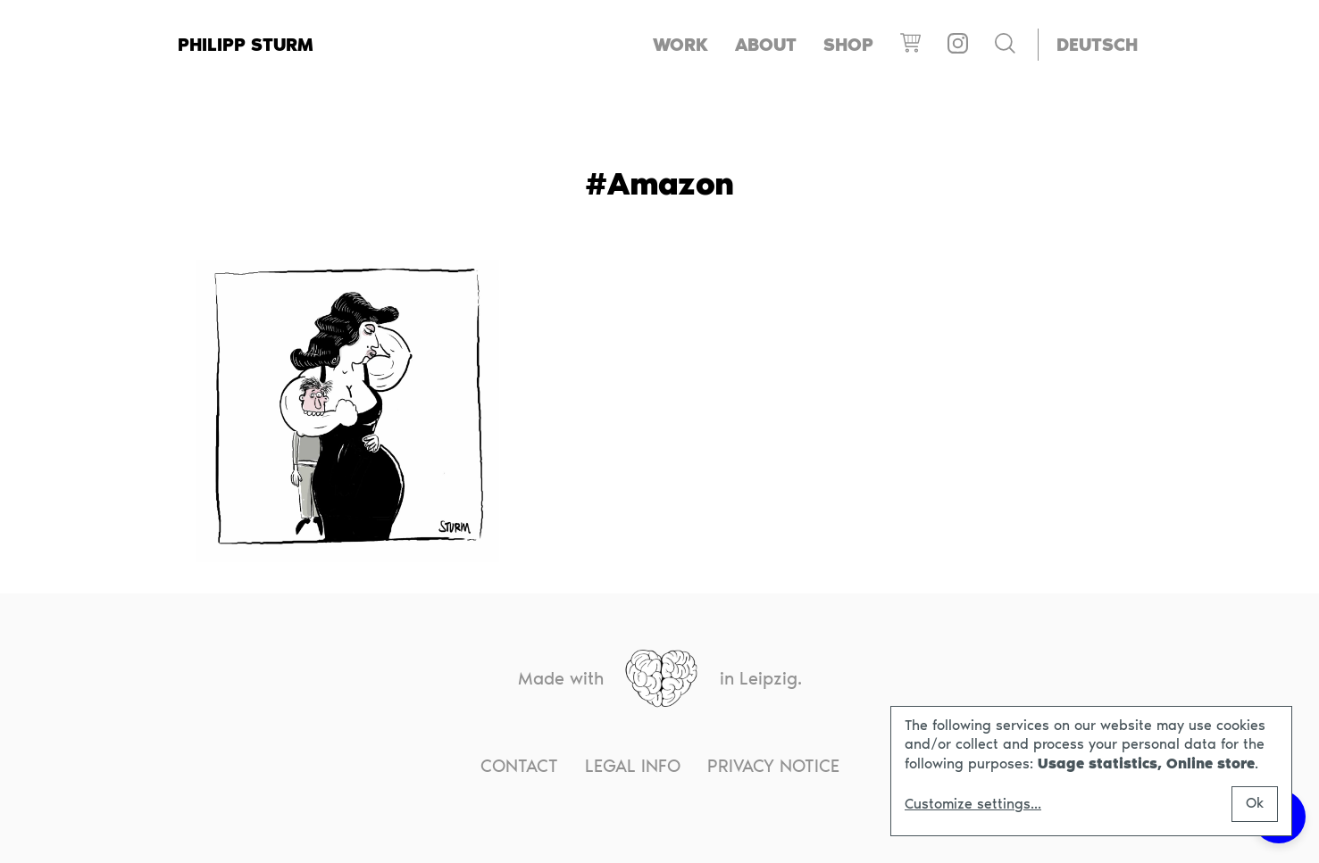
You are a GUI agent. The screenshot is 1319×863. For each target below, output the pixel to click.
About (766, 44)
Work (680, 44)
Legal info (632, 765)
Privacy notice (773, 765)
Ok (1255, 802)
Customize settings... (973, 804)
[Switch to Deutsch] (1097, 45)
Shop (848, 44)
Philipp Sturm (245, 44)
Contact (519, 765)
